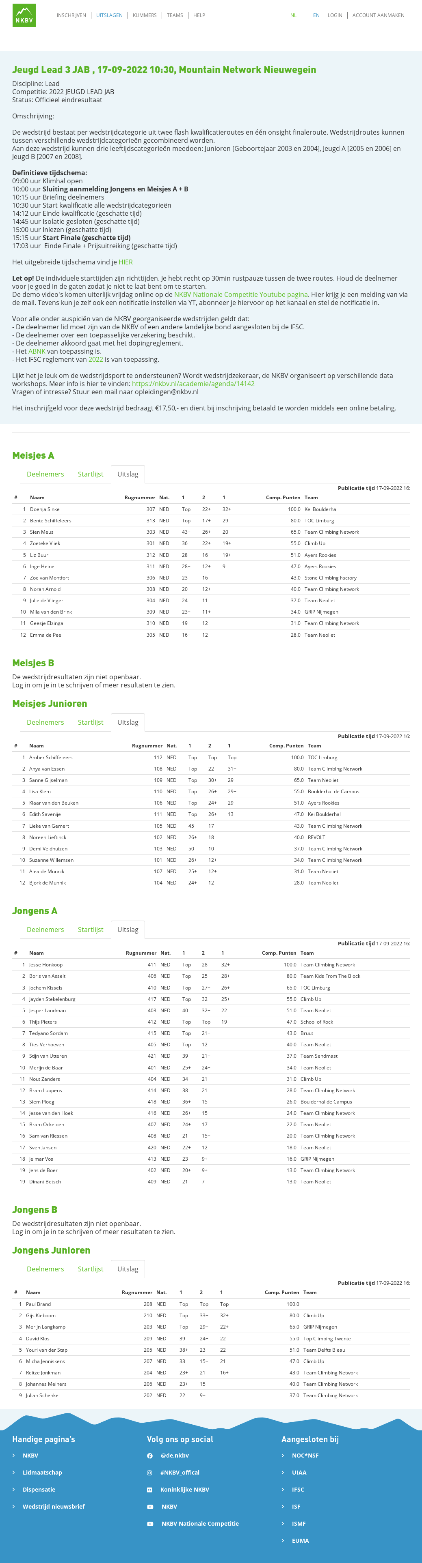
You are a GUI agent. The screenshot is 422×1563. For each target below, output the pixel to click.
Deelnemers (45, 474)
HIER (126, 262)
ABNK (36, 351)
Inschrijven (71, 15)
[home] (24, 15)
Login (335, 15)
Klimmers (145, 15)
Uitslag (128, 474)
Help (199, 15)
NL (293, 15)
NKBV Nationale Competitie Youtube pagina (240, 294)
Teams (175, 15)
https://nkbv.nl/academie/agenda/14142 (193, 383)
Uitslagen (109, 15)
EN (316, 15)
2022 (96, 359)
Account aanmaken (379, 15)
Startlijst (91, 474)
